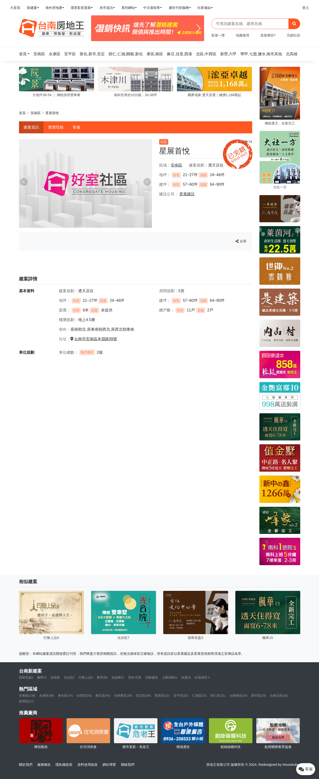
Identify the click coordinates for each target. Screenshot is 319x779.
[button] (25, 54)
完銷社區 (293, 35)
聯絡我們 (127, 765)
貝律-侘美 (134, 677)
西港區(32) (162, 695)
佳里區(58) (84, 695)
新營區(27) (26, 701)
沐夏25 (186, 677)
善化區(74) (65, 695)
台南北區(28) (279, 695)
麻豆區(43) (102, 695)
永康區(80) (46, 695)
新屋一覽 (218, 35)
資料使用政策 (87, 765)
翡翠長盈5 (26, 677)
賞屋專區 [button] (267, 35)
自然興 (55, 677)
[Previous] (97, 28)
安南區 (36, 113)
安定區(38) (143, 695)
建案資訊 (31, 127)
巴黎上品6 (86, 677)
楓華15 (42, 677)
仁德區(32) (199, 695)
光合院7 (69, 677)
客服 (76, 127)
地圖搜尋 (242, 35)
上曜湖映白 (169, 677)
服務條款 (44, 765)
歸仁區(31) (218, 695)
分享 (241, 241)
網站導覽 (109, 765)
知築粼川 (118, 677)
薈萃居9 (102, 677)
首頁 (22, 113)
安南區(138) (27, 695)
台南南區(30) (238, 695)
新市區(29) (258, 695)
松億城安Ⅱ (202, 677)
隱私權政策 (64, 765)
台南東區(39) (123, 695)
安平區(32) (180, 695)
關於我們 (25, 765)
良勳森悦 (151, 677)
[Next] (198, 28)
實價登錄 (55, 127)
